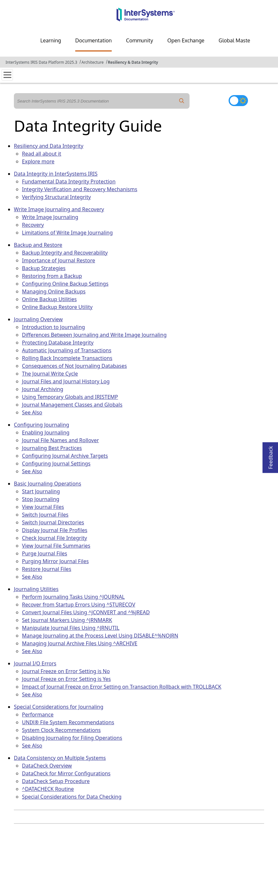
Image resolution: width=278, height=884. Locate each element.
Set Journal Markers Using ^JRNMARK (67, 620)
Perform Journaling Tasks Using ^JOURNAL (73, 596)
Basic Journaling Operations (47, 483)
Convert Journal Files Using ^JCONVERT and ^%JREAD (86, 612)
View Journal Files (43, 506)
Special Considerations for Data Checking (71, 796)
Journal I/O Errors (35, 663)
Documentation (93, 40)
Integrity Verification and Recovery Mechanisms (79, 189)
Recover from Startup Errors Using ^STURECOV (78, 604)
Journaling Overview (38, 319)
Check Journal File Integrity (54, 537)
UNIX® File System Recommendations (68, 722)
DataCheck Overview (47, 765)
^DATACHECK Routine (48, 788)
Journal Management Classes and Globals (72, 404)
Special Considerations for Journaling (58, 706)
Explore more (38, 161)
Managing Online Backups (54, 291)
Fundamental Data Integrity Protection (69, 181)
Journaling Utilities (36, 589)
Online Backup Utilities (49, 299)
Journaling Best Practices (52, 448)
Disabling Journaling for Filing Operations (72, 737)
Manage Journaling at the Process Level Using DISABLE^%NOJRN (100, 635)
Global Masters (236, 40)
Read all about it (41, 153)
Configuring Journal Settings (56, 463)
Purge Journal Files (44, 553)
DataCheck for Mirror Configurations (66, 773)
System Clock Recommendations (61, 730)
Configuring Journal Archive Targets (65, 455)
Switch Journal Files (45, 514)
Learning (50, 40)
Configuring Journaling (41, 424)
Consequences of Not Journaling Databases (74, 365)
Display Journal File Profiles (54, 530)
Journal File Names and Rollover (60, 440)
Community (139, 40)
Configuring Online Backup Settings (65, 283)
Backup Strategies (44, 268)
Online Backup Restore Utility (57, 307)
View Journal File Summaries (56, 545)
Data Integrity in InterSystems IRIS (56, 173)
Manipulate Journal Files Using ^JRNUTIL (70, 627)
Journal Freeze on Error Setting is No (66, 671)
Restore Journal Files (46, 569)
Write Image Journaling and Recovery (59, 209)
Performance (38, 714)
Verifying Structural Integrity (56, 197)
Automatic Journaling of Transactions (66, 350)
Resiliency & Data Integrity (133, 62)
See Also (32, 412)
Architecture (92, 62)
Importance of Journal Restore (58, 260)
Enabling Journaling (45, 432)
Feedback (270, 455)
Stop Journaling (40, 499)
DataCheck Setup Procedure (56, 781)
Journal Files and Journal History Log (66, 381)
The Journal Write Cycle (50, 373)
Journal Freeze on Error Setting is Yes (66, 678)
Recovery (33, 224)
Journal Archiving (42, 389)
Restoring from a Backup (52, 275)
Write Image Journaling (50, 217)
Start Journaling (41, 491)
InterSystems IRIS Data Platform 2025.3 (41, 62)
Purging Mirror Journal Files (55, 561)
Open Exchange (185, 40)
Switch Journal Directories (53, 522)
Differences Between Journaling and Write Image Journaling (94, 334)
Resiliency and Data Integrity (48, 145)
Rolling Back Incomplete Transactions (67, 358)
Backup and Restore (38, 244)
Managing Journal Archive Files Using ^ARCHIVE (79, 643)
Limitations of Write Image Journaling (67, 232)
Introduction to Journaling (53, 327)
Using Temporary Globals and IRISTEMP (70, 396)
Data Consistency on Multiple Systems (60, 757)
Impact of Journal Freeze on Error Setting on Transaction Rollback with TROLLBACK (121, 686)
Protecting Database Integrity (58, 342)
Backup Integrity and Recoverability (65, 252)
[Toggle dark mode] (238, 100)
